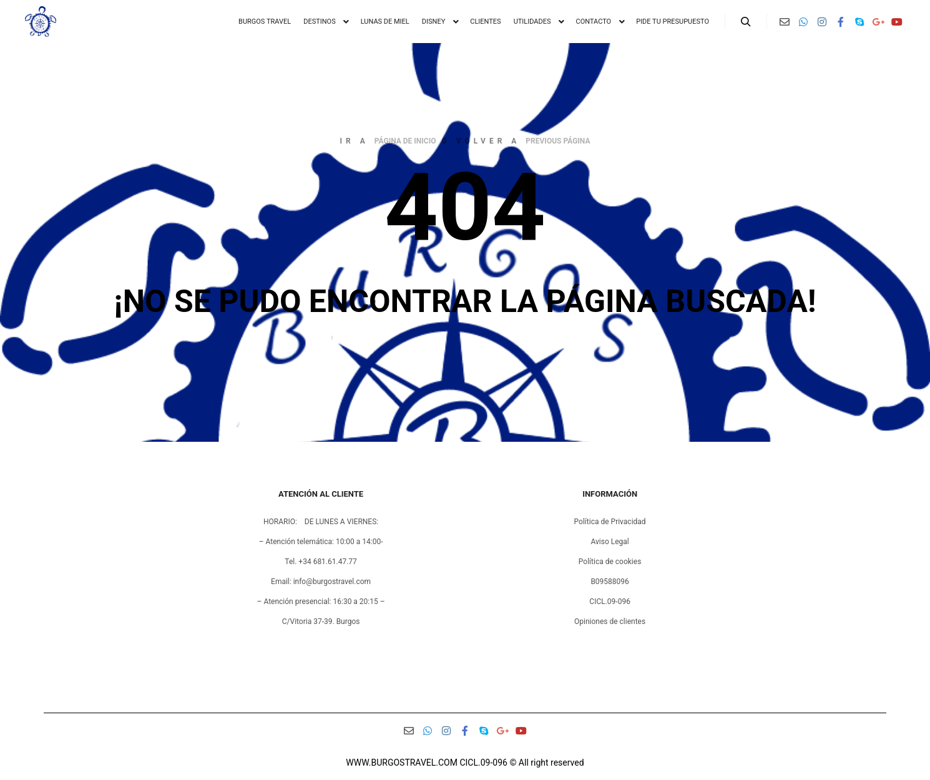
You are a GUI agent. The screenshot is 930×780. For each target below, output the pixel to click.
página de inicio (405, 141)
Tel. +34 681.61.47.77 (320, 561)
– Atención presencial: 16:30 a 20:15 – (321, 601)
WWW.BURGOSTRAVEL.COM (402, 763)
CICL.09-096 (609, 601)
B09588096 (609, 581)
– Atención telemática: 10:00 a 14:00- (321, 541)
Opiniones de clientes (609, 621)
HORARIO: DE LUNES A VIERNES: (320, 521)
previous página (558, 141)
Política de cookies (610, 561)
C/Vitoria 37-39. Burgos (321, 621)
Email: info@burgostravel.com (321, 581)
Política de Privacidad (610, 521)
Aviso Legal (609, 541)
